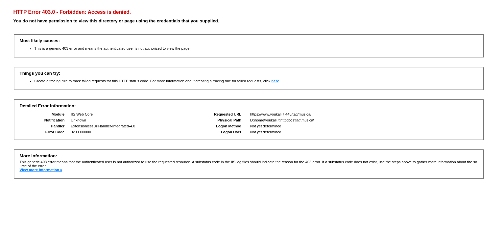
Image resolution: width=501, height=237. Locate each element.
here (275, 81)
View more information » (40, 170)
